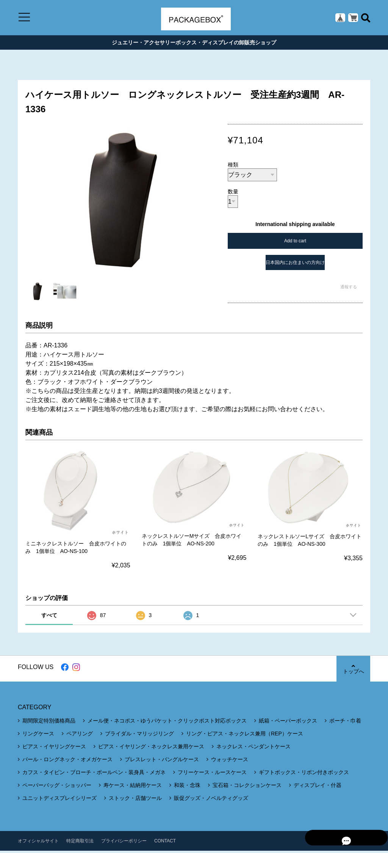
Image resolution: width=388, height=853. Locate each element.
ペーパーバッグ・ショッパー (56, 787)
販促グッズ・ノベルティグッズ (211, 800)
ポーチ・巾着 (345, 723)
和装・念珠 (187, 787)
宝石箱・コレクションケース (247, 787)
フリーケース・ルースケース (212, 774)
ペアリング (79, 736)
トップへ (353, 671)
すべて (49, 617)
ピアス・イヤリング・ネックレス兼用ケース (151, 749)
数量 (233, 194)
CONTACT (165, 843)
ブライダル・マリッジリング (139, 736)
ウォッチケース (229, 762)
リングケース (38, 736)
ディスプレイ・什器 (317, 787)
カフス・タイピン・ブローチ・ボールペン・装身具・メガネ (94, 774)
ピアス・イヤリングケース (54, 749)
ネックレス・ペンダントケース (253, 749)
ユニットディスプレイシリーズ (59, 800)
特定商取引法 (80, 843)
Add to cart (295, 243)
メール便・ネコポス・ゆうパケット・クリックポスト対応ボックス (167, 723)
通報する (348, 289)
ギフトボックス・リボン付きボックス (304, 774)
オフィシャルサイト (38, 843)
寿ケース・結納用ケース (132, 787)
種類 (233, 167)
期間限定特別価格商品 (48, 723)
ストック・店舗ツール (135, 800)
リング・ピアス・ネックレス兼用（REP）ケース (244, 736)
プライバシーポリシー (124, 843)
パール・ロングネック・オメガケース (67, 762)
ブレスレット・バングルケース (162, 762)
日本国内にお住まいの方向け (295, 265)
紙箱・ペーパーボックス (288, 723)
